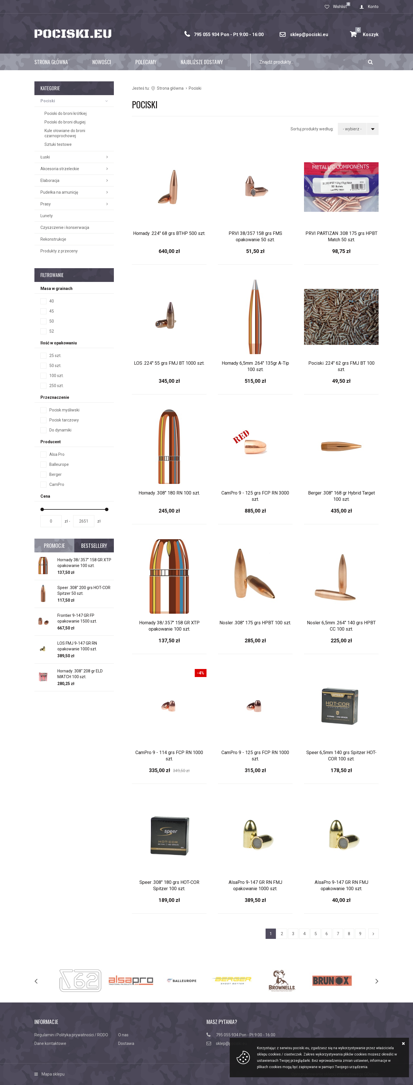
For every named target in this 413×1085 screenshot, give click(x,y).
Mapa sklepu (53, 1074)
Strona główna (51, 62)
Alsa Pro (57, 454)
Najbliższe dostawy (202, 62)
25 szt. (55, 355)
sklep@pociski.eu (309, 34)
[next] (371, 980)
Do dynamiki (60, 430)
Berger (55, 474)
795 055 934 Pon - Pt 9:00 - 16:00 (229, 34)
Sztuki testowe (58, 144)
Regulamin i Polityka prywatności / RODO (71, 1035)
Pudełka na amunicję (59, 192)
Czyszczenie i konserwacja (64, 227)
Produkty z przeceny (59, 251)
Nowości (101, 62)
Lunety (46, 215)
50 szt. (55, 365)
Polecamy (145, 62)
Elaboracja (49, 180)
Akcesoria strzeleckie (59, 168)
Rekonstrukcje (53, 239)
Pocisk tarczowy (64, 420)
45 (51, 311)
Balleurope (59, 464)
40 (51, 301)
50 (51, 321)
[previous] (41, 980)
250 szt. (56, 385)
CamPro (56, 484)
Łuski (45, 157)
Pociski (47, 101)
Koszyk (367, 32)
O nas (123, 1035)
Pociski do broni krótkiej (65, 113)
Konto (373, 6)
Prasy (45, 204)
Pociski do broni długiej (64, 122)
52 (51, 331)
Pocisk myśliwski (64, 410)
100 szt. (56, 375)
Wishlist (340, 6)
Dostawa (126, 1043)
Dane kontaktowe (50, 1043)
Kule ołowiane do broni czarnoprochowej (64, 133)
